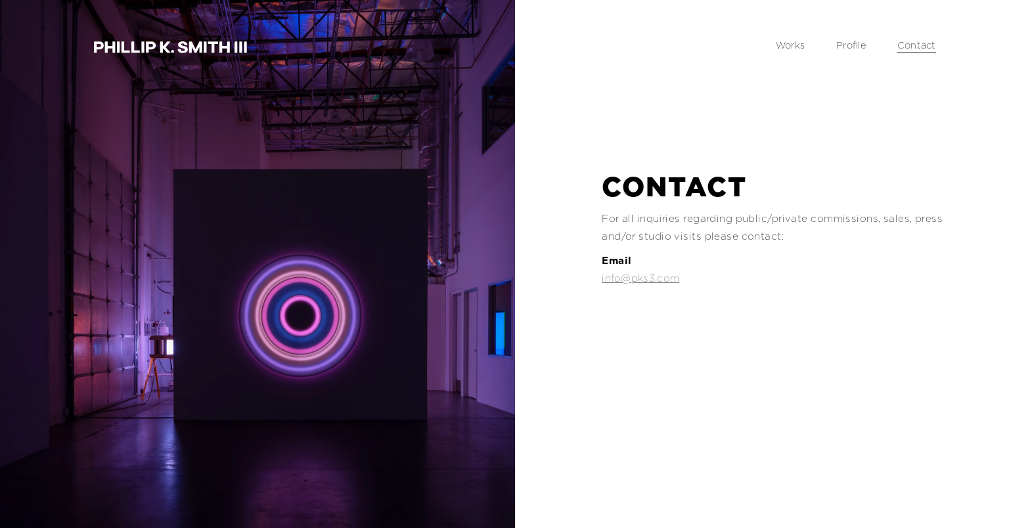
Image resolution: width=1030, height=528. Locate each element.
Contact (916, 45)
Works (790, 45)
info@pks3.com (640, 278)
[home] (170, 46)
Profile (851, 45)
